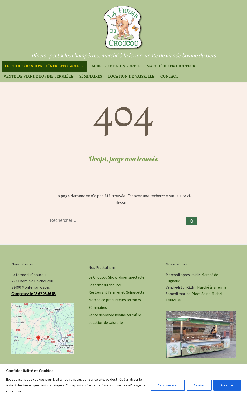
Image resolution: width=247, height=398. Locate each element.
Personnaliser (168, 385)
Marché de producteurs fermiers (115, 299)
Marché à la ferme (211, 287)
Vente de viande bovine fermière (115, 314)
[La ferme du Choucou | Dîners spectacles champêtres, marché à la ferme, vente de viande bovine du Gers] (123, 26)
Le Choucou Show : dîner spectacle (116, 277)
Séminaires (98, 307)
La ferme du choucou (105, 284)
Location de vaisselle (106, 322)
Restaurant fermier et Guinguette (116, 292)
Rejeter (199, 385)
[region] (123, 381)
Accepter (227, 385)
